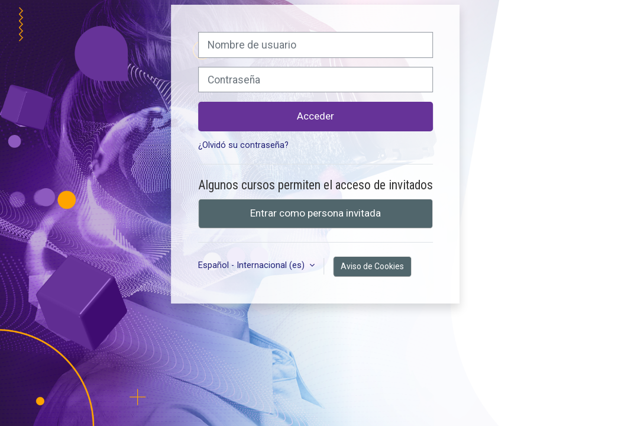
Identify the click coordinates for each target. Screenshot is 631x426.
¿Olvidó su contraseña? (243, 145)
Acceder (315, 116)
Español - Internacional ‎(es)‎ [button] (252, 265)
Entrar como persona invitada (315, 213)
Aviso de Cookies (372, 266)
